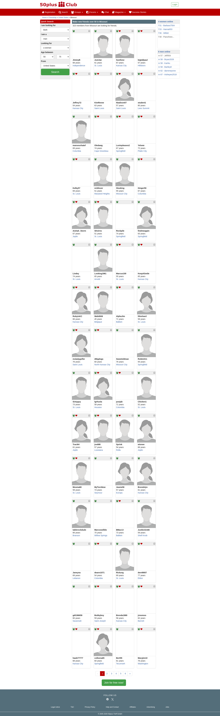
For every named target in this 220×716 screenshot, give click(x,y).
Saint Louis (99, 108)
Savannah (77, 621)
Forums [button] (92, 12)
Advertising (151, 707)
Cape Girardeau (101, 151)
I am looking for (48, 25)
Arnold (97, 279)
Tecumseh (120, 663)
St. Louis (98, 65)
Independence (79, 65)
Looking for (46, 43)
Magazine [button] (118, 12)
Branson (76, 535)
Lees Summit (143, 108)
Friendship (52, 17)
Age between (47, 52)
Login (174, 4)
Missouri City (121, 194)
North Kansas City (102, 364)
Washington (143, 663)
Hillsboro (141, 65)
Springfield (120, 151)
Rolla (118, 450)
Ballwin (119, 322)
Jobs (167, 707)
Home (44, 17)
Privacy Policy (90, 707)
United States (63, 17)
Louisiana (98, 450)
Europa (119, 493)
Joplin (75, 236)
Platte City (142, 151)
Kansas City (121, 65)
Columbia (77, 151)
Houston (98, 407)
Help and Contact (112, 707)
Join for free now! (113, 682)
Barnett (141, 621)
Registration (48, 12)
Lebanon (76, 578)
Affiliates (133, 707)
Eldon (140, 578)
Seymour (98, 493)
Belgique (98, 322)
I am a (44, 34)
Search (63, 12)
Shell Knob (142, 535)
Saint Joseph (100, 621)
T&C (72, 707)
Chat (105, 12)
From (43, 61)
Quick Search (47, 21)
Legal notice (55, 707)
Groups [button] (77, 12)
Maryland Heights (102, 194)
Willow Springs (100, 535)
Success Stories (137, 12)
